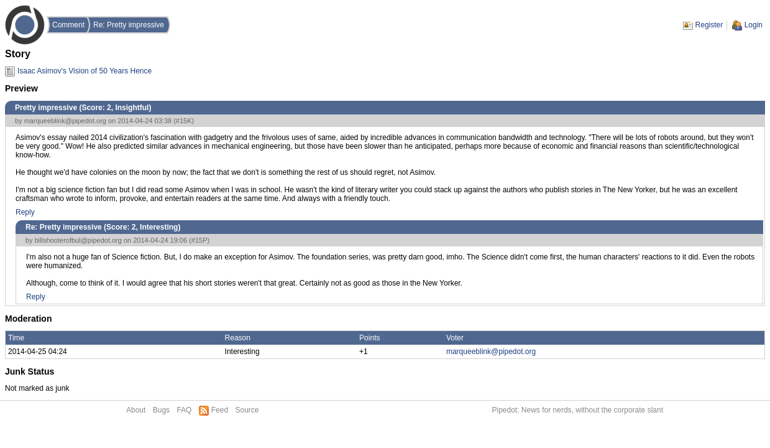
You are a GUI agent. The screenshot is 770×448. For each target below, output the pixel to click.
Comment (68, 25)
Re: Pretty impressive (128, 25)
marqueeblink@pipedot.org (65, 120)
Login (754, 25)
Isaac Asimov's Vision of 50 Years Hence (84, 71)
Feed (219, 410)
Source (247, 410)
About (135, 410)
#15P (199, 240)
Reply (25, 212)
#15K (184, 120)
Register (709, 25)
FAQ (183, 410)
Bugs (161, 410)
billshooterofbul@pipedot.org (78, 240)
